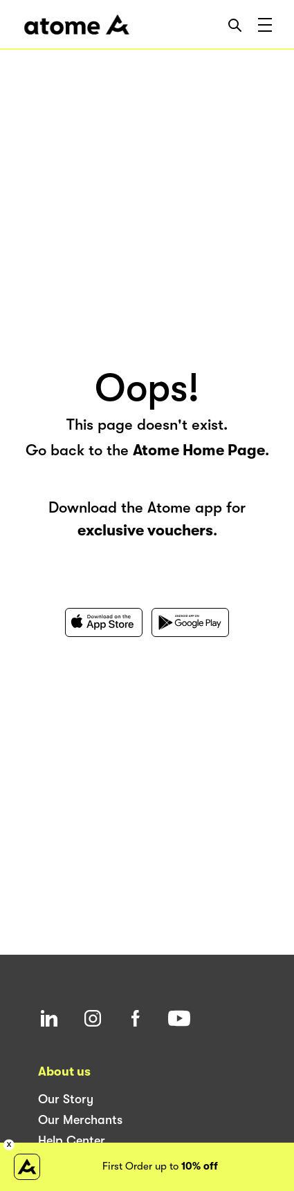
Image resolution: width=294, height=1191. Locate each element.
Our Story (65, 1099)
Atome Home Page (199, 450)
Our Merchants (80, 1120)
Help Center (71, 1140)
